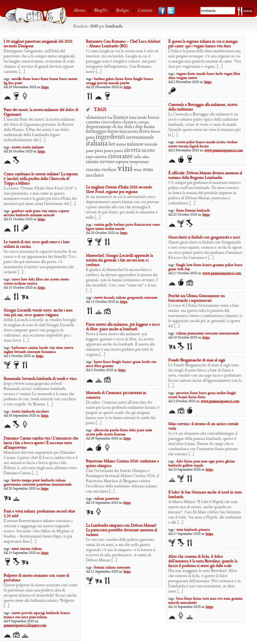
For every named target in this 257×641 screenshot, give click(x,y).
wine (138, 170)
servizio (107, 161)
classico (129, 122)
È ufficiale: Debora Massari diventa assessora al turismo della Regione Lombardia (205, 175)
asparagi (39, 613)
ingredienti (110, 137)
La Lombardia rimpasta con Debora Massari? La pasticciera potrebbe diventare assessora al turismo (121, 530)
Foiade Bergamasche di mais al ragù (196, 360)
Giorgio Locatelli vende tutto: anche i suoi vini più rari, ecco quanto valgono (38, 312)
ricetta (220, 142)
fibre (236, 74)
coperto (63, 211)
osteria (52, 211)
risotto (192, 78)
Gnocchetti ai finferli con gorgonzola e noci (204, 237)
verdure (231, 142)
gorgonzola (135, 298)
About (79, 10)
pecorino (182, 393)
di (114, 127)
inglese (8, 352)
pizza (99, 151)
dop (139, 127)
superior (122, 162)
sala (137, 157)
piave (129, 225)
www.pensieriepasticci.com (223, 150)
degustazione (98, 127)
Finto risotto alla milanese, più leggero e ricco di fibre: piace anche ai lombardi (123, 327)
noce (24, 617)
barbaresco (19, 348)
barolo (43, 348)
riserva (68, 348)
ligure (90, 229)
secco (89, 366)
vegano (181, 74)
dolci (129, 127)
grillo (109, 225)
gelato (110, 79)
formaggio (96, 131)
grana (90, 137)
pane (90, 151)
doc (120, 127)
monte (72, 79)
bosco (36, 79)
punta (108, 151)
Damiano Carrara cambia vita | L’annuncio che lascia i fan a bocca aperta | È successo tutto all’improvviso (41, 443)
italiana (97, 143)
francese (119, 434)
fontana (190, 211)
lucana (204, 146)
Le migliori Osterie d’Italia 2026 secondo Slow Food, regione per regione (119, 189)
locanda (109, 298)
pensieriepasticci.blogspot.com (25, 625)
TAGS (100, 110)
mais (204, 461)
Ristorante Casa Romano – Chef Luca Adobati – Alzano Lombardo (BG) (123, 44)
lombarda (203, 211)
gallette (188, 466)
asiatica (32, 284)
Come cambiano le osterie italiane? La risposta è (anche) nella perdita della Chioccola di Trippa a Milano (41, 179)
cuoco (16, 279)
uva (220, 599)
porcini (102, 83)
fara (11, 83)
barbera (99, 79)
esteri (15, 549)
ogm (211, 461)
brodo (142, 117)
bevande (20, 352)
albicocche (101, 430)
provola (27, 613)
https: (45, 87)
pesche (124, 83)
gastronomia (12, 485)
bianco (148, 79)
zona (148, 170)
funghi (138, 79)
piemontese (195, 333)
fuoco (155, 131)
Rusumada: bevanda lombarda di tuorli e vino (40, 379)
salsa (145, 157)
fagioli (194, 146)
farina (119, 79)
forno (27, 79)
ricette (180, 142)
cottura (143, 122)
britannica (48, 352)
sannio (99, 229)
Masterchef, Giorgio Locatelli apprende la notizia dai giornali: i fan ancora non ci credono (119, 260)
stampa (26, 480)
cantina (93, 122)
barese (53, 79)
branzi (182, 397)
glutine (230, 461)
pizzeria (204, 530)
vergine (181, 78)
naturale (151, 144)
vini (125, 168)
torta (205, 599)
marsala (114, 83)
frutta (44, 79)
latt (112, 144)
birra (132, 117)
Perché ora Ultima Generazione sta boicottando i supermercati (196, 298)
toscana (183, 146)
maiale (201, 74)
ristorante (120, 156)
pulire (190, 142)
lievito (16, 480)
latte (189, 265)
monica (9, 617)
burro (63, 79)
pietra (220, 461)
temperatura (139, 162)
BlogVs (100, 10)
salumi (92, 161)
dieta (171, 78)
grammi (218, 265)
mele (148, 430)
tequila (198, 466)
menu (121, 144)
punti (18, 83)
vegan (228, 74)
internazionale (140, 137)
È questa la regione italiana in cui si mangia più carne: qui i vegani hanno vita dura (202, 44)
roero (156, 225)
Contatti (145, 10)
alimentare (96, 117)
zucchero (95, 175)
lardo (219, 74)
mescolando (188, 603)
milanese (38, 147)
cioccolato (111, 122)
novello (17, 79)
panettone (43, 485)
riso (89, 157)
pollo (99, 434)
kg (5, 83)
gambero (18, 211)
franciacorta (128, 131)
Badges (122, 10)
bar (110, 117)
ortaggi (91, 83)
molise (109, 229)
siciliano (20, 284)
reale (28, 211)
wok (180, 269)
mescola (173, 603)
